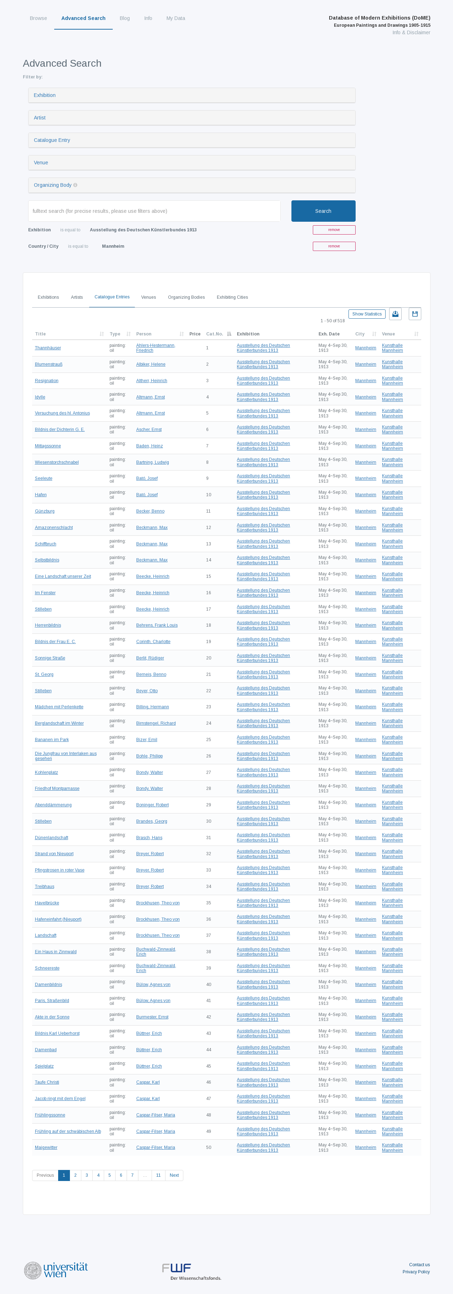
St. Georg (44, 674)
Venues (148, 297)
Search (323, 211)
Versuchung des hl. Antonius (62, 413)
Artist (40, 117)
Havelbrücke (47, 902)
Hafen (41, 494)
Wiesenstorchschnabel (57, 462)
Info (148, 18)
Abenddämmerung (53, 804)
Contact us (419, 1264)
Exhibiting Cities (232, 297)
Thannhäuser (48, 347)
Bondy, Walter (149, 772)
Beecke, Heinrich (152, 576)
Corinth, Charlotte (153, 641)
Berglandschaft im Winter (59, 723)
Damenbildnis (48, 984)
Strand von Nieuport (54, 853)
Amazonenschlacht (54, 527)
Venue (41, 162)
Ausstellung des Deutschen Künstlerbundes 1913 (263, 348)
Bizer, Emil (146, 739)
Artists (77, 297)
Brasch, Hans (149, 837)
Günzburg (45, 511)
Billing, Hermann (152, 706)
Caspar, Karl (148, 1082)
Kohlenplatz (46, 772)
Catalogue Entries (112, 296)
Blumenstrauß (48, 364)
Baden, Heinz (149, 445)
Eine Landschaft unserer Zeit (63, 576)
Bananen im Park (52, 739)
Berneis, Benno (151, 674)
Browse (38, 18)
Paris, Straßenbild (52, 1000)
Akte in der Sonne (52, 1017)
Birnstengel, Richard (156, 723)
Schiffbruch (45, 543)
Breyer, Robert (150, 853)
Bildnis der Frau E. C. (55, 641)
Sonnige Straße (50, 658)
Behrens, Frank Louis (157, 625)
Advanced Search (83, 18)
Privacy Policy (416, 1271)
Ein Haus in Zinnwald (56, 951)
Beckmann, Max (152, 527)
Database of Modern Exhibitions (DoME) (380, 21)
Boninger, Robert (152, 804)
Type (115, 334)
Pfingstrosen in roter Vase (60, 870)
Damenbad (46, 1049)
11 (158, 1175)
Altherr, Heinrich (151, 380)
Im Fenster (45, 592)
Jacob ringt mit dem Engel (60, 1098)
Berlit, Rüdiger (150, 658)
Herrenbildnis (48, 625)
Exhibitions (48, 297)
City (360, 334)
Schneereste (47, 968)
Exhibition (45, 95)
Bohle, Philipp (149, 756)
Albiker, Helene (151, 364)
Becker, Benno (150, 511)
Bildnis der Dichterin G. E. (60, 429)
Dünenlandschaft (51, 837)
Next (174, 1175)
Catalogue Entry (52, 140)
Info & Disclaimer (411, 32)
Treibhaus (44, 886)
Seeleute (43, 478)
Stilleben (43, 609)
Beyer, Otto (147, 690)
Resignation (46, 380)
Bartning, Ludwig (152, 462)
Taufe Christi (47, 1082)
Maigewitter (46, 1147)
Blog (125, 18)
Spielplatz (44, 1066)
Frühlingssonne (50, 1115)
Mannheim (365, 347)
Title (40, 334)
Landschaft (45, 935)
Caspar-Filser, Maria (155, 1115)
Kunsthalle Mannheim (392, 348)
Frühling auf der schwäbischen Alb (68, 1131)
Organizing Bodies (186, 297)
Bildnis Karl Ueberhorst (57, 1033)
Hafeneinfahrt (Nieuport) (58, 919)
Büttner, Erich (149, 1033)
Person (143, 334)
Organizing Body (53, 185)
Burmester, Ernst (152, 1017)
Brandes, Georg (151, 821)
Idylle (40, 397)
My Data (176, 18)
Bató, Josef (147, 478)
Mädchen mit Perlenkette (59, 706)
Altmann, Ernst (150, 397)
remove (334, 230)
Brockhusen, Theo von (158, 902)
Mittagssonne (48, 445)
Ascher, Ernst (149, 429)
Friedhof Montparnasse (57, 788)
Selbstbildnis (47, 560)
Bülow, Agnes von (153, 984)
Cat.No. (214, 334)
